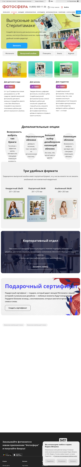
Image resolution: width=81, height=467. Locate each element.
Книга (59, 56)
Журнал (71, 56)
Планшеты (47, 56)
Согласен (73, 461)
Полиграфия (61, 13)
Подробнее (50, 461)
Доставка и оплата (11, 1)
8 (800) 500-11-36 (37, 7)
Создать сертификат (18, 310)
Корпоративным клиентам (24, 1)
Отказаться (61, 461)
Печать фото (6, 13)
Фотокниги (14, 13)
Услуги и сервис (70, 13)
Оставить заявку (40, 269)
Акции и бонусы (39, 1)
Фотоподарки (41, 13)
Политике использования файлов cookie (65, 456)
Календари (21, 13)
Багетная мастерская (51, 13)
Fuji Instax (25, 465)
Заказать (17, 48)
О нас (4, 1)
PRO (52, 1)
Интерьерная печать (30, 13)
